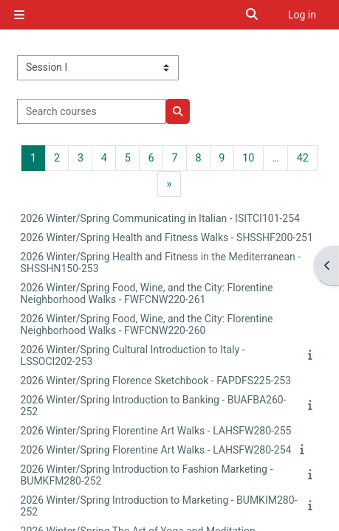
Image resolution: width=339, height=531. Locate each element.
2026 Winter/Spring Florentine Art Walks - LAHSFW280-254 (156, 450)
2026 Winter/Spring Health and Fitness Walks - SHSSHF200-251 (167, 237)
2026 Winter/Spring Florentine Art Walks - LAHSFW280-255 (156, 431)
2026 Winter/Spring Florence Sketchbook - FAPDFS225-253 (156, 380)
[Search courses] (92, 111)
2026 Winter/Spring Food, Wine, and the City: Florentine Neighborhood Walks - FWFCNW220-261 (147, 293)
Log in (302, 15)
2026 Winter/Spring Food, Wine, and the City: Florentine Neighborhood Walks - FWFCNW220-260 (147, 324)
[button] (253, 15)
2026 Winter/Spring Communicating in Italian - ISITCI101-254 (160, 218)
